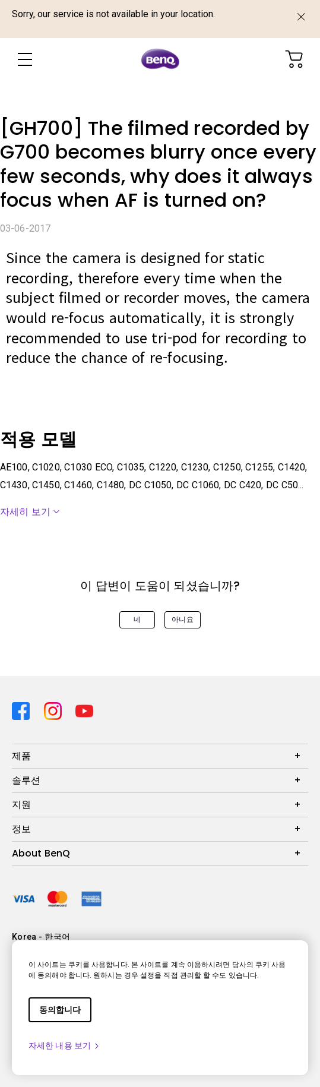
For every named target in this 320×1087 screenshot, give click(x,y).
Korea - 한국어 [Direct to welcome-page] (41, 936)
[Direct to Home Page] (160, 59)
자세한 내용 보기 (64, 1045)
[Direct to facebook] (23, 709)
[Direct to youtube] (84, 709)
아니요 (182, 619)
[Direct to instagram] (55, 709)
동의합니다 (60, 1010)
